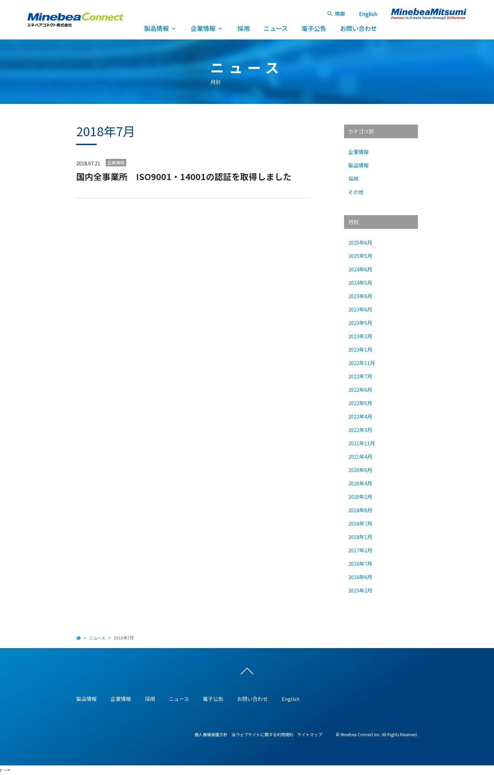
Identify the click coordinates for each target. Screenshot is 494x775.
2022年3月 (360, 429)
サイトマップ (309, 735)
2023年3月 (360, 336)
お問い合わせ (358, 28)
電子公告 (314, 28)
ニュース (275, 28)
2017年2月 (360, 550)
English (368, 14)
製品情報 (160, 28)
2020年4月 (360, 483)
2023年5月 (360, 322)
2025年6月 (360, 242)
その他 (356, 192)
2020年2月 (360, 496)
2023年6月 (360, 309)
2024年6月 (360, 269)
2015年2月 (360, 590)
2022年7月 (360, 376)
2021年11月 (361, 443)
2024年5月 (360, 282)
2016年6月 (360, 576)
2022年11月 (361, 362)
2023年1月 (360, 349)
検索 (336, 13)
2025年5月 (360, 255)
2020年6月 (360, 469)
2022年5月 (360, 403)
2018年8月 (360, 510)
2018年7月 (360, 523)
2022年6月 (360, 389)
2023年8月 (360, 296)
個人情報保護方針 (211, 735)
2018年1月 (360, 536)
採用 (243, 28)
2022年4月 (360, 416)
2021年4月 (360, 456)
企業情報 (207, 28)
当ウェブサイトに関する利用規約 (262, 735)
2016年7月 (360, 563)
